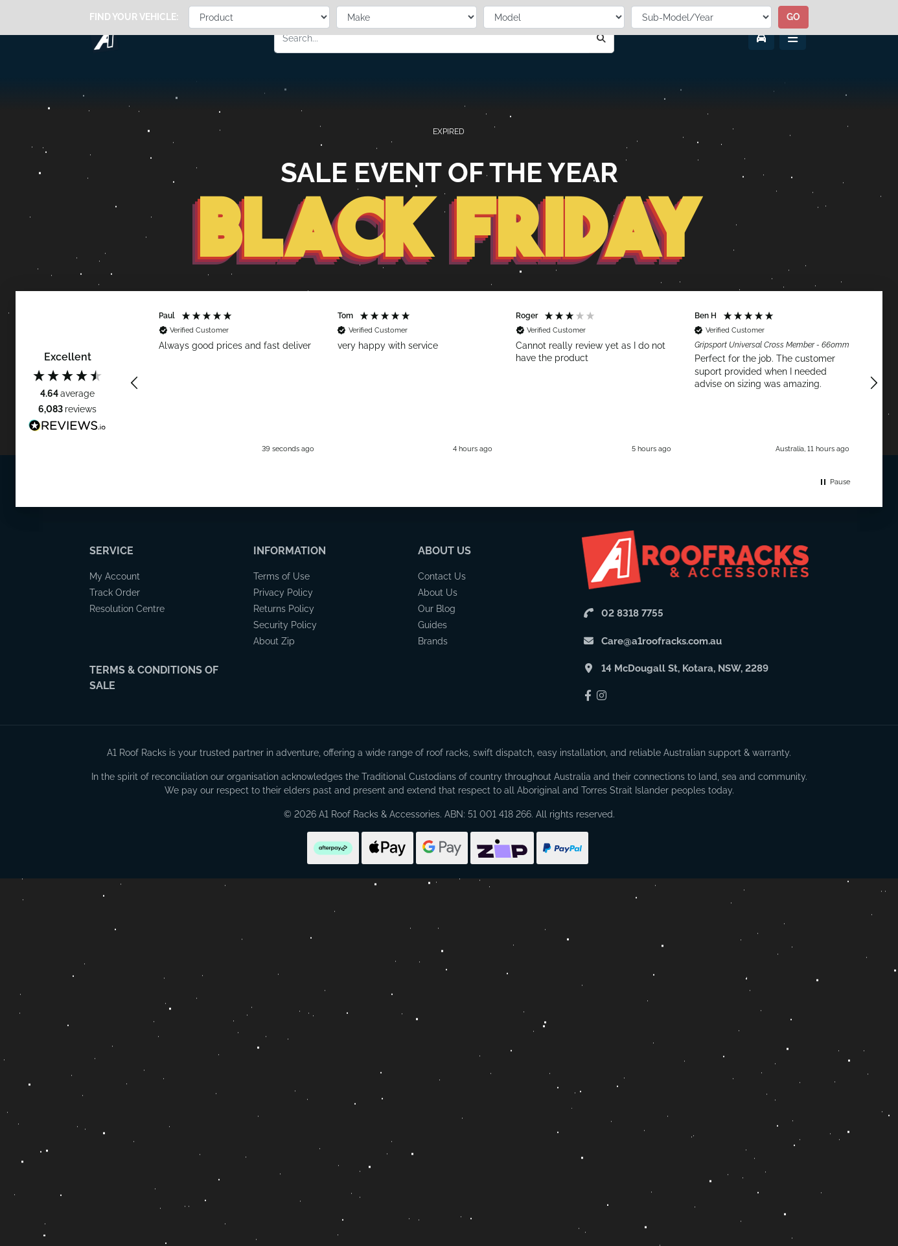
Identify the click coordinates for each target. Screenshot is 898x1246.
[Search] (601, 38)
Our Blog (436, 609)
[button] (134, 383)
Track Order (114, 592)
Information (289, 551)
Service (111, 551)
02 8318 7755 (632, 613)
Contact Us (442, 576)
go (793, 93)
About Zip (274, 641)
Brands (433, 641)
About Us (444, 551)
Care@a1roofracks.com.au (661, 641)
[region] (504, 383)
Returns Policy (283, 609)
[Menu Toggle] (792, 38)
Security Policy (285, 625)
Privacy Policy (283, 592)
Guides (432, 625)
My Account (114, 576)
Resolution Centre (127, 609)
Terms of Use (281, 576)
